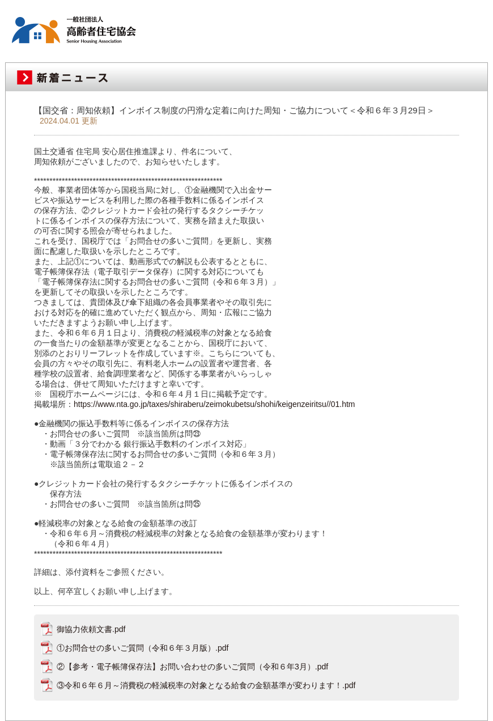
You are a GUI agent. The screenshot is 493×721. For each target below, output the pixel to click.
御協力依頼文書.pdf (91, 629)
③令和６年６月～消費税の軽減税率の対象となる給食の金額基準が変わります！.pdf (206, 685)
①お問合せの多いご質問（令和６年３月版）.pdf (142, 647)
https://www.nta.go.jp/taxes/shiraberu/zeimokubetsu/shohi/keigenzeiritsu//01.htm (214, 404)
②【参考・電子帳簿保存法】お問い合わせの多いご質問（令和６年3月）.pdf (192, 666)
